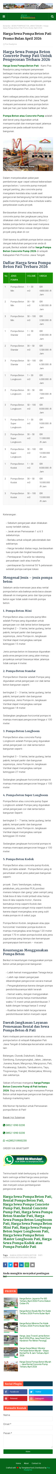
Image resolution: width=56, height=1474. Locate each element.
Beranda (6, 26)
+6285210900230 (15, 1140)
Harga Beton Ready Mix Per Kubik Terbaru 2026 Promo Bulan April (35, 1312)
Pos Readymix (11, 44)
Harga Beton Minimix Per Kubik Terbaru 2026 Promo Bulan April (35, 1324)
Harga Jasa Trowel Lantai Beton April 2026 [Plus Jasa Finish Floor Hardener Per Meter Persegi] (35, 1338)
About (26, 1463)
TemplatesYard (28, 1468)
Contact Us (36, 1463)
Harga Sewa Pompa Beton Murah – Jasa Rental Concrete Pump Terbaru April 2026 (35, 1364)
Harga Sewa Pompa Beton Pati (21, 65)
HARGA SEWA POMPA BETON (23, 1255)
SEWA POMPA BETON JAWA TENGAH (26, 26)
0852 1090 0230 (14, 1125)
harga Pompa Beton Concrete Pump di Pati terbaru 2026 (26, 1086)
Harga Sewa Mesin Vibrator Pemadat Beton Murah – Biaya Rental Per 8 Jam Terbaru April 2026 (34, 1352)
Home (18, 1463)
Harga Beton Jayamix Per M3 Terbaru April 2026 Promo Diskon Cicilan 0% (35, 1301)
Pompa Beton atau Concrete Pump (23, 115)
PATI (40, 1255)
